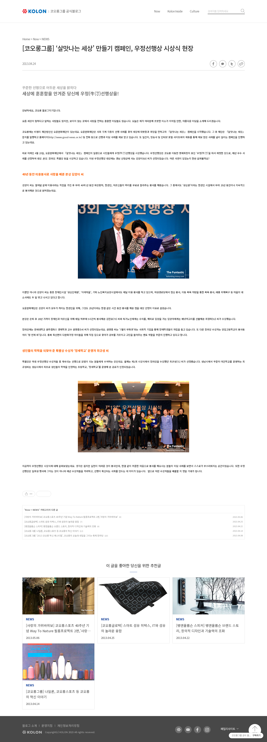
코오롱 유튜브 (188, 729)
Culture (194, 11)
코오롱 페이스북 (197, 729)
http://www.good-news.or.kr (65, 137)
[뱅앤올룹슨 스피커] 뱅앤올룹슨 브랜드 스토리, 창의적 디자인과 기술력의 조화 (60, 526)
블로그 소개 (29, 725)
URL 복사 (241, 63)
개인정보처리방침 (68, 725)
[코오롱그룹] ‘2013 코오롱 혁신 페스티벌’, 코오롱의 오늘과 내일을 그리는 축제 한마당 (63, 535)
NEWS (45, 39)
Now (157, 11)
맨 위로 (255, 730)
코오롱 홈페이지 (178, 729)
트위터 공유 (231, 63)
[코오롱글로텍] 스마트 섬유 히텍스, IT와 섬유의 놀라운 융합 (51, 521)
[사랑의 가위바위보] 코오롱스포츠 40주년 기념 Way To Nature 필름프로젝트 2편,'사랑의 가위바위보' (71, 516)
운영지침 (47, 725)
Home (26, 39)
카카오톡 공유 (222, 63)
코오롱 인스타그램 (207, 729)
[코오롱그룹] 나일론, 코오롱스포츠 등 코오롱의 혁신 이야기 (51, 530)
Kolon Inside (174, 11)
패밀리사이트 (228, 729)
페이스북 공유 (213, 63)
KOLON (32, 732)
